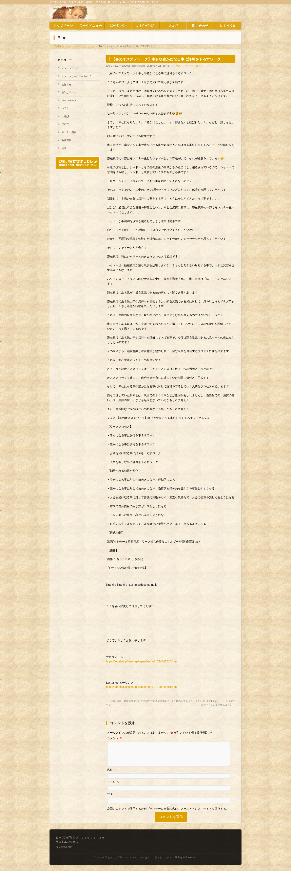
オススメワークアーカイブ (189, 66)
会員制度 (66, 140)
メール (113, 786)
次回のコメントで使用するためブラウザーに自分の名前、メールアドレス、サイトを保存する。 (168, 813)
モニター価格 (69, 132)
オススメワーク (70, 68)
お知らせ (66, 84)
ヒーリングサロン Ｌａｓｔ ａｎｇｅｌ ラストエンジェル (141, 857)
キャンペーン (69, 100)
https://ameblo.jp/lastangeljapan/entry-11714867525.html (141, 661)
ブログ (65, 124)
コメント (114, 738)
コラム (65, 108)
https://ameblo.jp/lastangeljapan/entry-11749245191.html (141, 686)
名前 (111, 774)
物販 (64, 148)
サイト (111, 798)
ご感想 (65, 116)
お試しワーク (69, 92)
